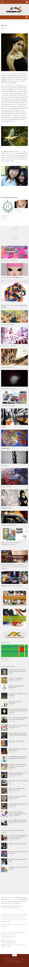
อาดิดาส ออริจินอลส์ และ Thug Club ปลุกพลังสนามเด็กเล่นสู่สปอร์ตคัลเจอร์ (17, 734)
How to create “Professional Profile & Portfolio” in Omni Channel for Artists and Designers (14, 566)
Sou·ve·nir (4, 465)
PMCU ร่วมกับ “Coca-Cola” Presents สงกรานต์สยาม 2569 (17, 726)
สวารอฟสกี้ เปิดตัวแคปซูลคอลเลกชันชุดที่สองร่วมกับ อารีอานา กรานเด (17, 757)
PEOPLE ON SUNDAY (7, 324)
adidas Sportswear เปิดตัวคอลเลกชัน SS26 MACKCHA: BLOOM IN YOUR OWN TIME (18, 711)
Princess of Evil (6, 487)
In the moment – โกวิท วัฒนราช (11, 277)
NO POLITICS (5, 659)
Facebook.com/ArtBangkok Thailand (10, 908)
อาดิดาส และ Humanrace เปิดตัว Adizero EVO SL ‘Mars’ (16, 789)
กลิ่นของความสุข (6, 508)
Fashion (3, 21)
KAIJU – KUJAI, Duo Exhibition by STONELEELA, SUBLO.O (11, 543)
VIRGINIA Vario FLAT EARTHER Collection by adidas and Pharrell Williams (17, 671)
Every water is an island (8, 388)
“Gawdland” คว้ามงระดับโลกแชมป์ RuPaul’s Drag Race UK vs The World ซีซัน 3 (17, 766)
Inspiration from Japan (8, 406)
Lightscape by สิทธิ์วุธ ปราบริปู (16, 741)
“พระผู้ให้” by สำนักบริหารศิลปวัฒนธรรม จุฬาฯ (16, 686)
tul (3, 28)
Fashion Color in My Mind (9, 260)
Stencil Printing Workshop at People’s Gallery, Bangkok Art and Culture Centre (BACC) (17, 813)
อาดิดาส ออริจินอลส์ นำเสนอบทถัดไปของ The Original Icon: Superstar (17, 821)
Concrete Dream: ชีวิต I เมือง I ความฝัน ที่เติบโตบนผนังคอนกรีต (17, 773)
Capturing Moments (7, 367)
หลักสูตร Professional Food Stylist (11, 586)
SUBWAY (4, 427)
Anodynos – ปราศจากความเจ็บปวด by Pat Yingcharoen (17, 797)
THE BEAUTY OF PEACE (8, 346)
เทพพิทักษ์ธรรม (5, 448)
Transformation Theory (8, 525)
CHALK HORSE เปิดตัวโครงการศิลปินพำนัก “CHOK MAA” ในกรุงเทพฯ (18, 718)
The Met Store (18, 210)
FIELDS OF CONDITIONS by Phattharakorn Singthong (15, 678)
